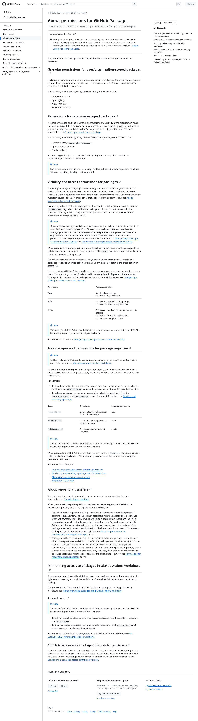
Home (7, 12)
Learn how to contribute (106, 698)
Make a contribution (109, 693)
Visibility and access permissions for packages (84, 182)
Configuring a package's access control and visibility (107, 241)
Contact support (154, 689)
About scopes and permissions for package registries (89, 348)
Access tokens (58, 598)
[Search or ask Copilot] (94, 4)
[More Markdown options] (175, 23)
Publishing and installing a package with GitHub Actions (79, 473)
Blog (114, 711)
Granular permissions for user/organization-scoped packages (94, 70)
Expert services (104, 711)
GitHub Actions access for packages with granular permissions (89, 645)
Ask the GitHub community (159, 685)
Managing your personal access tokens (92, 363)
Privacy (77, 711)
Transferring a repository (76, 499)
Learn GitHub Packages (75, 13)
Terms (69, 711)
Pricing (92, 711)
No (63, 686)
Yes (53, 686)
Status (85, 711)
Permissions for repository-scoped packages (83, 116)
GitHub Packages (14, 17)
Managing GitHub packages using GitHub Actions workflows (92, 590)
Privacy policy (53, 691)
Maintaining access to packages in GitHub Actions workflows (94, 567)
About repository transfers (69, 489)
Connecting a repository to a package (82, 132)
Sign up (190, 4)
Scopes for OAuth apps (63, 480)
